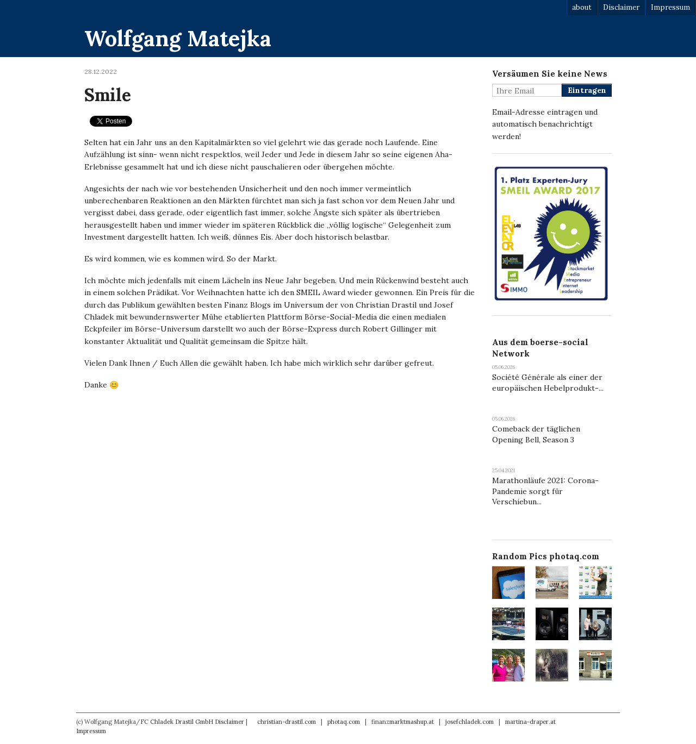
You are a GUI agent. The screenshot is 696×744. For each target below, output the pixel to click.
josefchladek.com (469, 722)
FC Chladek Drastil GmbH (176, 722)
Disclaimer (621, 7)
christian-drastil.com (286, 722)
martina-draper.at (530, 722)
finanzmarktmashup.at (402, 722)
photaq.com (343, 722)
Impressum (670, 7)
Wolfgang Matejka (177, 38)
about (582, 7)
